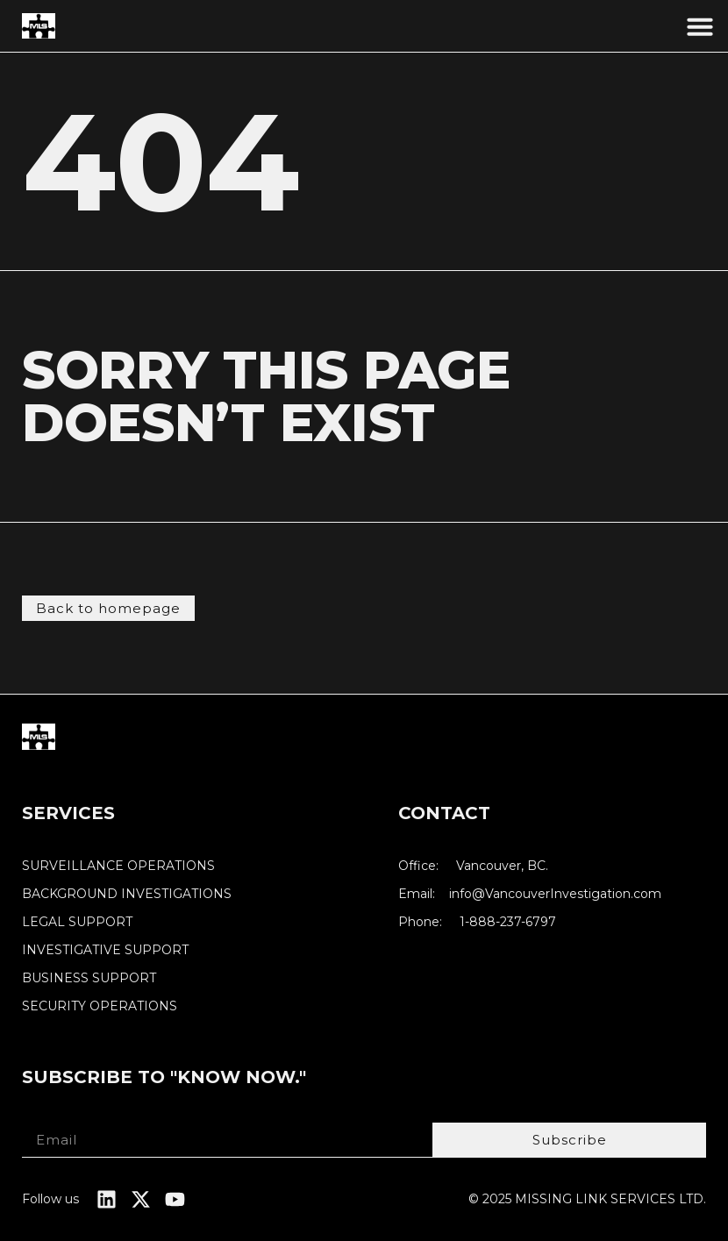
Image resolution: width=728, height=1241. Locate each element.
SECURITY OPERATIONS (99, 1006)
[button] (700, 26)
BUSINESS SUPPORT (89, 978)
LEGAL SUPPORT (77, 922)
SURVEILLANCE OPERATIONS (118, 866)
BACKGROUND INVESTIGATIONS (127, 894)
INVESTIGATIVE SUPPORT (105, 950)
